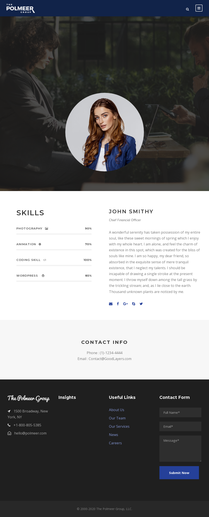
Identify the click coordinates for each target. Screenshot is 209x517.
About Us (116, 409)
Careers (115, 443)
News (113, 434)
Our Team (117, 418)
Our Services (119, 426)
